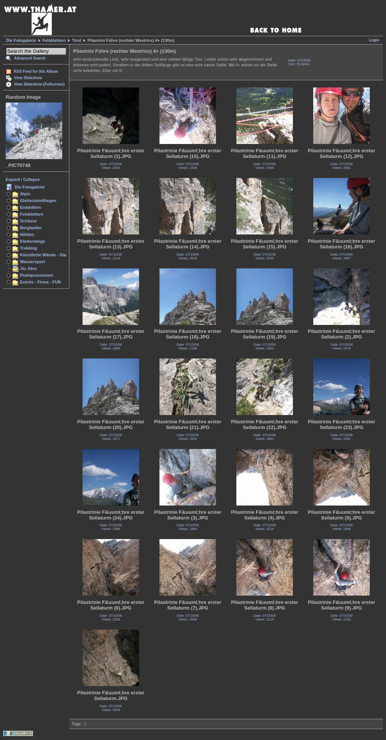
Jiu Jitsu (28, 268)
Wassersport (32, 261)
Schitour (28, 221)
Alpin (25, 194)
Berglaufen (31, 227)
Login (374, 40)
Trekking (28, 248)
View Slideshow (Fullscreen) (39, 84)
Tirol (76, 40)
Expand (13, 179)
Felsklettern (54, 40)
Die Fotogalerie (21, 40)
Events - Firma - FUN (40, 282)
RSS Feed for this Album (36, 71)
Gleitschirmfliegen (38, 200)
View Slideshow (28, 78)
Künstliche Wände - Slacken (47, 255)
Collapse (31, 179)
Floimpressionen (36, 275)
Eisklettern (30, 207)
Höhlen (27, 234)
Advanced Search (30, 58)
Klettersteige (32, 241)
